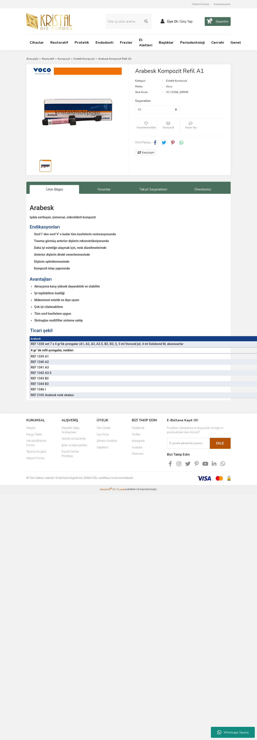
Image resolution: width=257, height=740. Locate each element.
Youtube (137, 447)
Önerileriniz (202, 189)
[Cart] (218, 21)
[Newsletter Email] (188, 443)
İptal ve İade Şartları (74, 445)
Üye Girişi (103, 434)
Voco (169, 86)
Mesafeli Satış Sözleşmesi (70, 430)
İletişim (30, 428)
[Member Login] (163, 21)
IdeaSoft (106, 489)
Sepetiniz (102, 447)
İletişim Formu (35, 458)
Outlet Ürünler (201, 4)
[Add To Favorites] (146, 127)
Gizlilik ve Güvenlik (74, 439)
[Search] (128, 21)
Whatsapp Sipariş (233, 732)
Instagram (138, 441)
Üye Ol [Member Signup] (172, 21)
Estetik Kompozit (176, 81)
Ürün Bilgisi (54, 189)
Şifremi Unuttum (107, 441)
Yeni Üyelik (103, 428)
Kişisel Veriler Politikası (70, 454)
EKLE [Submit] (220, 443)
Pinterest (137, 454)
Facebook (138, 428)
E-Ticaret (119, 489)
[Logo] (49, 21)
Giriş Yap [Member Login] (186, 21)
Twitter (136, 434)
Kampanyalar (222, 4)
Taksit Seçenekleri (153, 189)
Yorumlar (103, 189)
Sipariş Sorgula (36, 452)
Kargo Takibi (34, 434)
